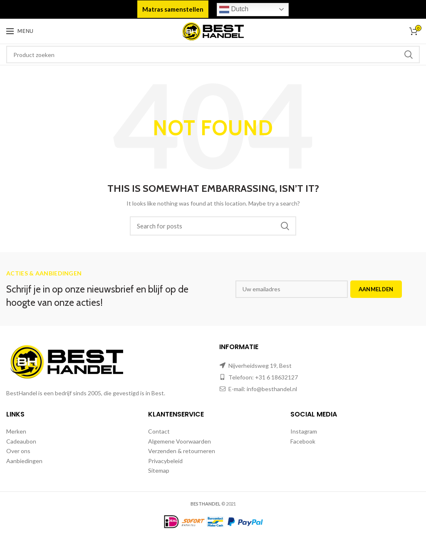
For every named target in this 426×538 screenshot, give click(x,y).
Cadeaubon (21, 441)
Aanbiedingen (24, 460)
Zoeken (408, 54)
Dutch (233, 10)
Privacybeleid (165, 460)
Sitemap (158, 470)
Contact (159, 431)
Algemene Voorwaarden (179, 441)
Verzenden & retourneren (181, 450)
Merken (16, 431)
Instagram (303, 431)
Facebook (302, 441)
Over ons (18, 450)
